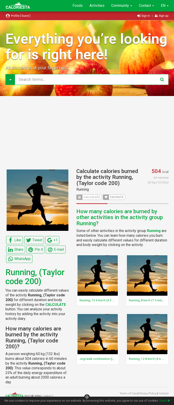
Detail (165, 400)
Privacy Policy (148, 393)
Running (82, 189)
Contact (146, 5)
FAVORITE (113, 197)
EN (165, 5)
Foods (77, 5)
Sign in (144, 15)
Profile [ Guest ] (17, 15)
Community (121, 5)
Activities (96, 5)
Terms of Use (129, 393)
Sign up (162, 15)
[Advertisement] (87, 132)
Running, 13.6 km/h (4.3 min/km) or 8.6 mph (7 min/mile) (118, 300)
